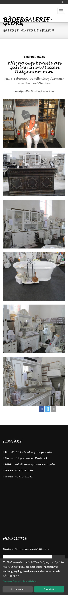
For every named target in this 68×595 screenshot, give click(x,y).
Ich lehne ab (17, 589)
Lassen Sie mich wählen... (21, 581)
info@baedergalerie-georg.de (34, 464)
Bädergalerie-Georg (27, 20)
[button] (41, 409)
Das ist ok (49, 589)
